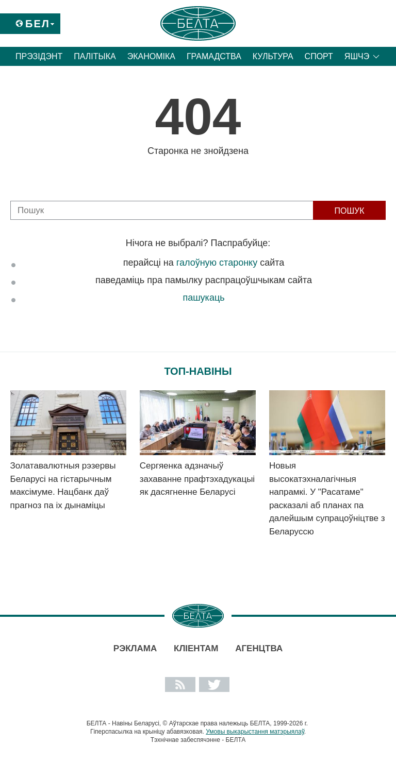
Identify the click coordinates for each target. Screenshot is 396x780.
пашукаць (203, 297)
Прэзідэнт (38, 56)
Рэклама (135, 648)
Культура (273, 56)
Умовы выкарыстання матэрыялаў (255, 731)
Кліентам (196, 648)
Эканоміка (151, 56)
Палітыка (95, 56)
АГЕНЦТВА (259, 648)
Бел (37, 23)
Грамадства (214, 56)
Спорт (319, 56)
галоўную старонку (216, 262)
